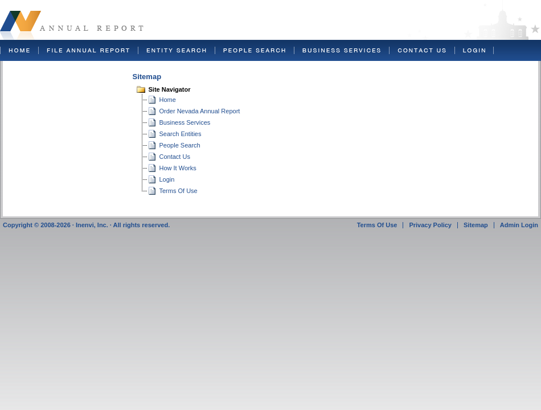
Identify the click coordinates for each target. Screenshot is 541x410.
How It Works (177, 168)
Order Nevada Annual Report (199, 111)
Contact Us (174, 156)
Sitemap (476, 225)
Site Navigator (170, 89)
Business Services (185, 122)
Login (167, 179)
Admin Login (519, 225)
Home (167, 99)
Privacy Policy (430, 225)
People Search (179, 145)
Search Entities (180, 133)
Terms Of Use (178, 190)
